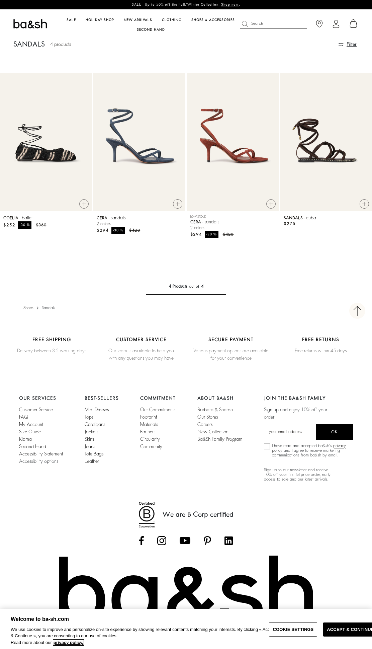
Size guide (30, 431)
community (151, 446)
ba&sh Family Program (220, 439)
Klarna (25, 439)
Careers (204, 424)
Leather (92, 461)
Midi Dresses (97, 409)
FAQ (23, 417)
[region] (186, 629)
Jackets (91, 431)
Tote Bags (94, 453)
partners (147, 431)
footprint (148, 417)
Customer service (36, 409)
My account (31, 424)
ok (334, 432)
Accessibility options (38, 461)
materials (149, 424)
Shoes (28, 308)
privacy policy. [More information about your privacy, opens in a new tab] (68, 642)
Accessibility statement (41, 453)
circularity (150, 439)
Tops (89, 417)
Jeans (90, 446)
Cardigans (95, 424)
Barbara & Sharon (215, 409)
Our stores (207, 417)
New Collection (212, 431)
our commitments (157, 409)
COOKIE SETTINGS (293, 629)
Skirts (89, 439)
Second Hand (32, 446)
